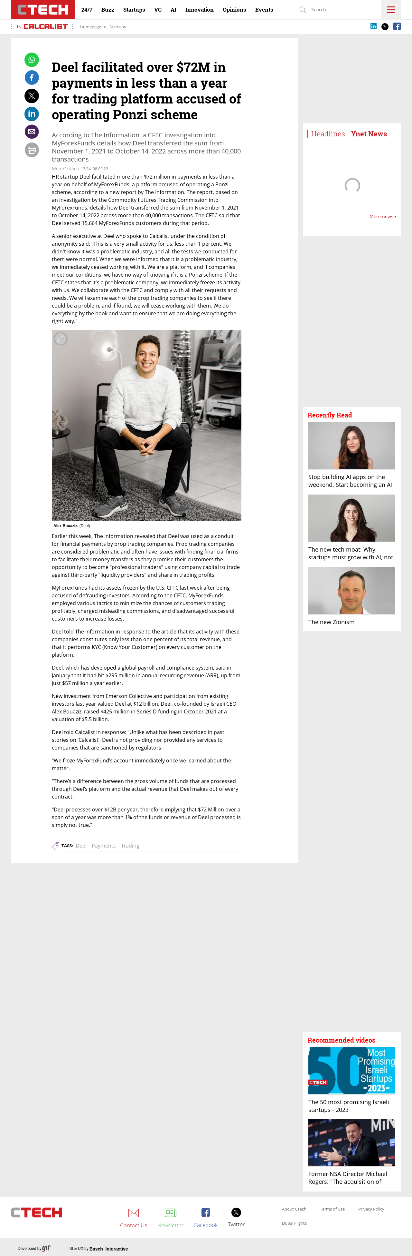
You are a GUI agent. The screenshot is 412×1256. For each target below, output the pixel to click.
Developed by (34, 1249)
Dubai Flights (294, 1223)
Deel (81, 845)
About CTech (294, 1209)
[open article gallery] (146, 426)
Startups (117, 27)
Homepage (90, 27)
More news (383, 216)
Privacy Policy (371, 1209)
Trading (130, 845)
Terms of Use (332, 1209)
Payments (104, 845)
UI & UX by (98, 1248)
